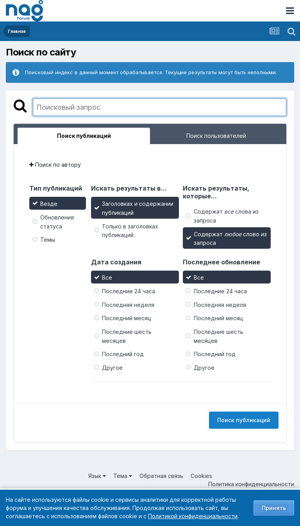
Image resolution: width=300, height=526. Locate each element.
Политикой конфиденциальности (193, 516)
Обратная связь (161, 476)
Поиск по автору (55, 164)
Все (107, 277)
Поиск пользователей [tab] (216, 135)
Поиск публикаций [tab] (84, 135)
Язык (97, 476)
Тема (122, 476)
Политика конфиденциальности (251, 484)
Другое (112, 367)
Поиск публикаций (243, 420)
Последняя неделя (128, 304)
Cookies (201, 476)
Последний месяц (126, 318)
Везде (48, 203)
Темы (47, 239)
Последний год (123, 354)
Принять (274, 508)
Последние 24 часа (128, 291)
